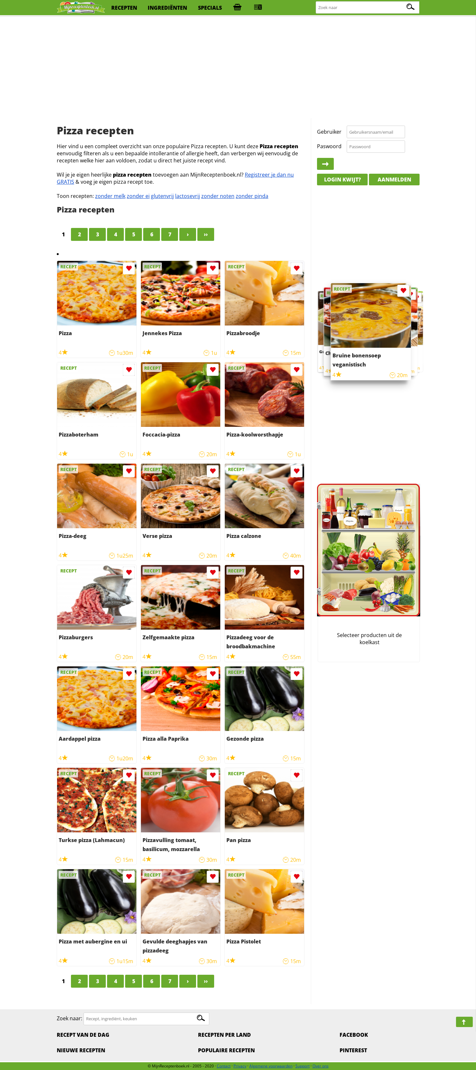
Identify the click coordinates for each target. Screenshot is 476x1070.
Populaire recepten (226, 1050)
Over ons (320, 1066)
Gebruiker (329, 131)
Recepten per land (224, 1034)
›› (206, 234)
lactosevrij (187, 196)
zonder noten (217, 196)
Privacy (239, 1066)
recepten (124, 7)
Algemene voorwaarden (271, 1066)
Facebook (354, 1034)
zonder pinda (252, 196)
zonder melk (110, 196)
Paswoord (329, 146)
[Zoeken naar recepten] (368, 7)
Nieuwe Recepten (81, 1050)
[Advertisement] (238, 68)
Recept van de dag (83, 1034)
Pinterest (353, 1050)
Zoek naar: (69, 1018)
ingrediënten (167, 7)
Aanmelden (394, 179)
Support (302, 1066)
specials (210, 7)
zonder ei (138, 196)
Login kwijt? (342, 179)
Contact (224, 1066)
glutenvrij (162, 196)
